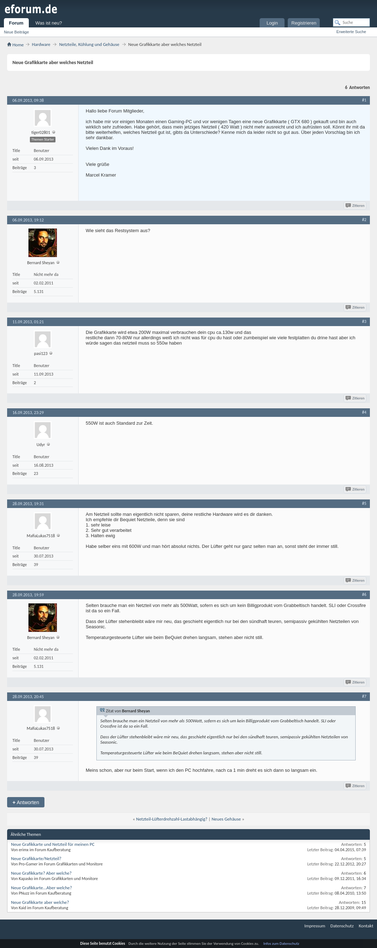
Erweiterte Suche (351, 32)
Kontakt (366, 925)
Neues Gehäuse (226, 819)
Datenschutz (342, 925)
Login (272, 23)
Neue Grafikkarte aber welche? (40, 902)
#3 (364, 321)
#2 (364, 219)
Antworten (25, 802)
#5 (364, 503)
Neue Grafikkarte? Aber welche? (41, 873)
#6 (364, 594)
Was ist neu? (49, 23)
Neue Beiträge (16, 32)
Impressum (314, 925)
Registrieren (303, 23)
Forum (16, 23)
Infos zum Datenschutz (281, 943)
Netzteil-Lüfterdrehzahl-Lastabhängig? (171, 819)
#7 (364, 696)
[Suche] (351, 22)
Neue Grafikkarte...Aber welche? (41, 887)
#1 (364, 100)
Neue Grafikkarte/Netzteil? (36, 858)
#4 (364, 412)
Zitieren (355, 205)
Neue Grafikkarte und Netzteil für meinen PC (53, 844)
